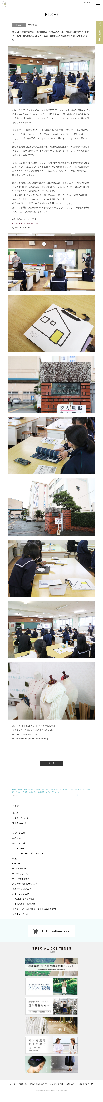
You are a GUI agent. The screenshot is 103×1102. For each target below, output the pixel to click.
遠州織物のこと (19, 823)
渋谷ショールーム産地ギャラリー (28, 853)
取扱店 (15, 858)
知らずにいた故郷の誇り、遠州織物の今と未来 (34, 909)
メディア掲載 (18, 833)
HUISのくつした (20, 873)
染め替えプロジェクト (22, 889)
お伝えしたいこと (20, 818)
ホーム (12, 1084)
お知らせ (16, 828)
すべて (15, 813)
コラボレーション (20, 914)
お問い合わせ (71, 1084)
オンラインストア (86, 1084)
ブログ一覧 (22, 1084)
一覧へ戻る (51, 763)
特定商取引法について (38, 1084)
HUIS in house (19, 868)
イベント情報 (18, 843)
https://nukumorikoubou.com (25, 223)
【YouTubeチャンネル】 (23, 899)
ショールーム (18, 848)
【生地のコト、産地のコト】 (25, 904)
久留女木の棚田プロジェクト (25, 884)
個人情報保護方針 (56, 1084)
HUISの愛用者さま (21, 879)
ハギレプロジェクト (21, 894)
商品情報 (16, 838)
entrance (16, 863)
